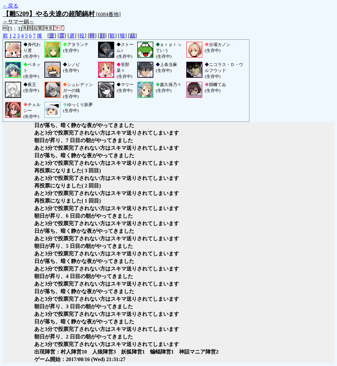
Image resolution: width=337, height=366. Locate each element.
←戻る (10, 6)
